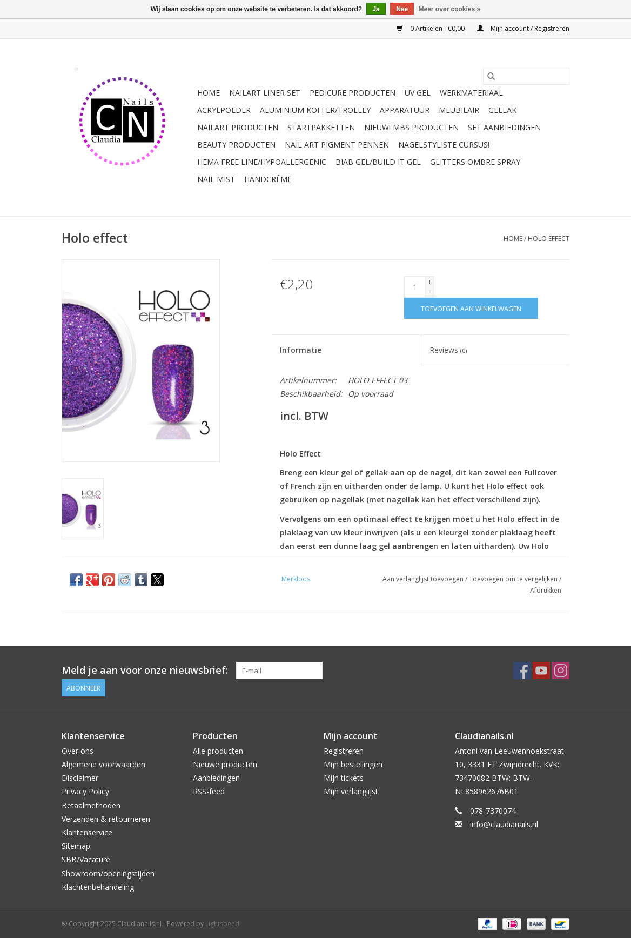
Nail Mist (216, 179)
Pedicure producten (352, 93)
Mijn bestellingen (353, 764)
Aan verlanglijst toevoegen (423, 579)
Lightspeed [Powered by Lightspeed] (222, 923)
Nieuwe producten (225, 764)
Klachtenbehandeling (98, 887)
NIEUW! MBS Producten (411, 127)
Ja (375, 9)
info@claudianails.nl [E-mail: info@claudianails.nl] (504, 824)
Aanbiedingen (216, 778)
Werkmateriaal (471, 93)
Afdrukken (545, 590)
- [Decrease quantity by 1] (430, 291)
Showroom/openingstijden (108, 873)
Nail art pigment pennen (337, 144)
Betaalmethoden (91, 805)
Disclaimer (80, 778)
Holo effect (548, 238)
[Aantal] (415, 287)
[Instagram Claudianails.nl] (560, 670)
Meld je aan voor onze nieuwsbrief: (145, 670)
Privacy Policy (85, 791)
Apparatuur (404, 110)
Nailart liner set (264, 93)
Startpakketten (321, 127)
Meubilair (459, 110)
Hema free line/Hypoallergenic (261, 162)
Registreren (344, 751)
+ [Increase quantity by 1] (430, 281)
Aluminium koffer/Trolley (315, 110)
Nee (402, 9)
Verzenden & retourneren (106, 819)
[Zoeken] (526, 76)
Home (208, 93)
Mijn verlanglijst (351, 791)
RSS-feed (209, 791)
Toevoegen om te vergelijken (514, 579)
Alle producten (218, 751)
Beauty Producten (236, 144)
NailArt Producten (237, 127)
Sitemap (76, 846)
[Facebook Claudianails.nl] (522, 670)
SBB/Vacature (86, 859)
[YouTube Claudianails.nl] (541, 670)
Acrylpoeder (224, 110)
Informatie (300, 350)
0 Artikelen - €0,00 (431, 28)
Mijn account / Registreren (523, 28)
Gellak (502, 110)
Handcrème (268, 179)
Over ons (77, 751)
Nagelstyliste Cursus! (443, 144)
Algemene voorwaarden (103, 764)
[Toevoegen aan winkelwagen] (471, 308)
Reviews (448, 350)
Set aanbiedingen (504, 127)
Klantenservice (87, 832)
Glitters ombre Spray (475, 162)
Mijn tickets (344, 778)
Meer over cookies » (450, 9)
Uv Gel (418, 93)
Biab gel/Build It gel (378, 162)
